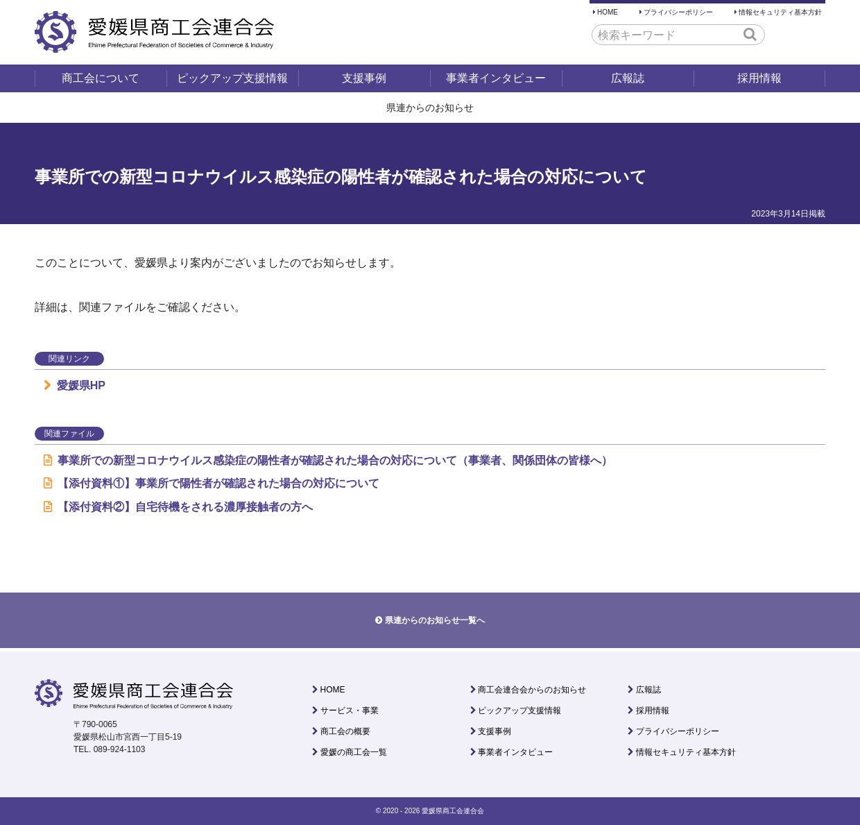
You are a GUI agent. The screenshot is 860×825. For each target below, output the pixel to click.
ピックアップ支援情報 (232, 78)
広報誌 (627, 78)
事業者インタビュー (496, 78)
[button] (750, 34)
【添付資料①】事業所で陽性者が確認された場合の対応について (211, 483)
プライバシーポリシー (678, 12)
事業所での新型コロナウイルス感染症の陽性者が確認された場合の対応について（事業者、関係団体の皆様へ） (328, 460)
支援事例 (364, 78)
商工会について (100, 78)
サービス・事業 (349, 710)
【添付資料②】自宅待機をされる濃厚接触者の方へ (178, 507)
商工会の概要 (345, 731)
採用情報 (759, 78)
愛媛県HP (74, 385)
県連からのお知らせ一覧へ (435, 620)
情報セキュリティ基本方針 (780, 12)
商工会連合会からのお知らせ (532, 690)
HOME (607, 12)
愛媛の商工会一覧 (353, 752)
